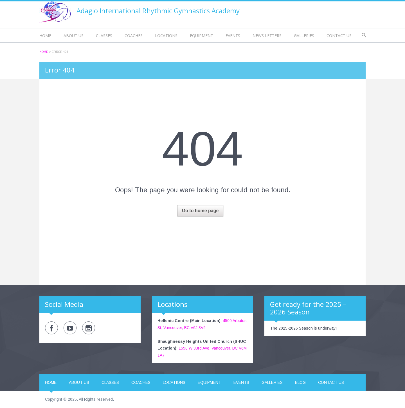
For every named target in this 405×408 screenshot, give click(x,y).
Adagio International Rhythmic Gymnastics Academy (158, 10)
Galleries (304, 35)
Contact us (339, 35)
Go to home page (200, 210)
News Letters (267, 35)
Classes (104, 35)
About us (74, 35)
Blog (300, 382)
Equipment (201, 35)
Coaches (134, 35)
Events (233, 35)
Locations (166, 35)
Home (45, 35)
